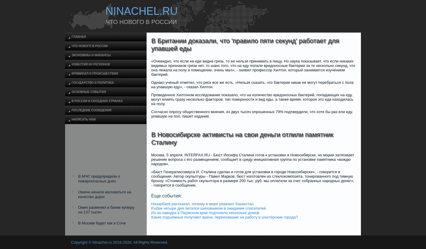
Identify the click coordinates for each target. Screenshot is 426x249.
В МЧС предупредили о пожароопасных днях (99, 178)
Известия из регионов (91, 64)
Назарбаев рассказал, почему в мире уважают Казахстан (202, 204)
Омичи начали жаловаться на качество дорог (104, 194)
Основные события (89, 92)
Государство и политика (93, 82)
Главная (79, 36)
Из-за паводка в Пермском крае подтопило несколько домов (205, 213)
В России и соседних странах (97, 101)
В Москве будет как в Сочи (102, 223)
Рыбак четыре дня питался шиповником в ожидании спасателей (208, 208)
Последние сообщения (92, 110)
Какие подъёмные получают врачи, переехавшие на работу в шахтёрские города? (224, 217)
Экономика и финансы (91, 55)
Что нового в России (90, 46)
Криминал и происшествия (95, 73)
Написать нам (84, 119)
